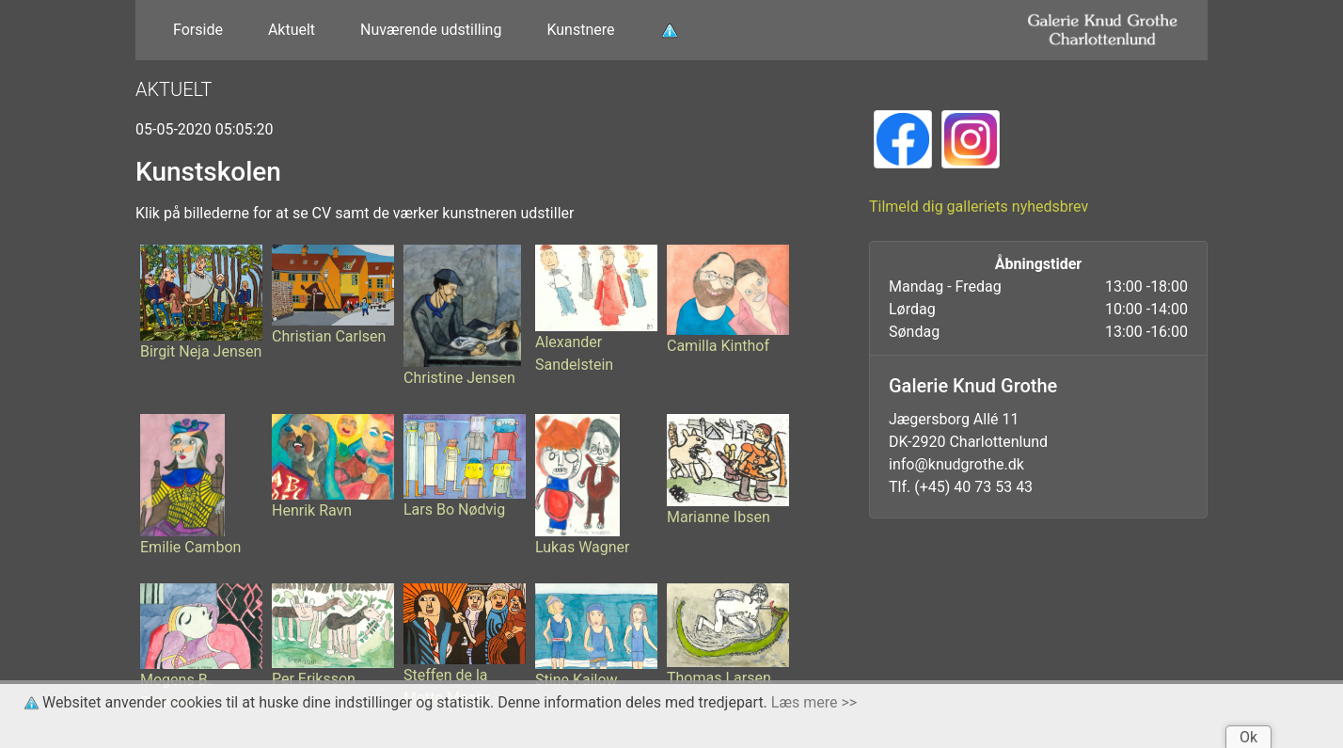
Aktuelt (291, 30)
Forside (198, 30)
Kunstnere (580, 30)
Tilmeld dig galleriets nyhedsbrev (978, 206)
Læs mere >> (814, 702)
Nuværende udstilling (430, 30)
